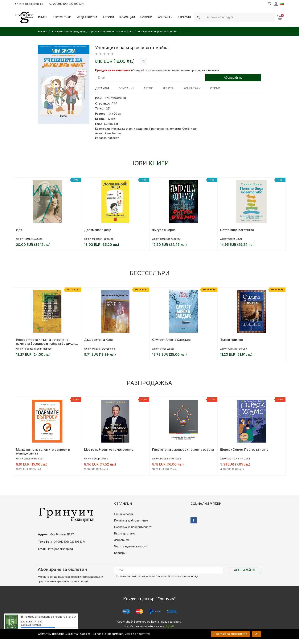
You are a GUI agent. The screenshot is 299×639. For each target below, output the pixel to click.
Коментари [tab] (182, 88)
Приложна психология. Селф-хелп (173, 128)
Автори (108, 17)
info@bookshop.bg (29, 3)
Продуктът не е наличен (112, 70)
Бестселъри (62, 17)
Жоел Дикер (167, 348)
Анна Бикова (113, 133)
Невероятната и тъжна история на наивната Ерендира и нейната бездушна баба (46, 341)
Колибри (113, 137)
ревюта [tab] (160, 88)
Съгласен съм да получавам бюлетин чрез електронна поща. (156, 576)
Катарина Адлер (33, 238)
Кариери (119, 552)
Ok (256, 633)
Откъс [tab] (203, 88)
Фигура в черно (164, 230)
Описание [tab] (124, 88)
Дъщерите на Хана (98, 340)
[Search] (239, 17)
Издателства (87, 17)
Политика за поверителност (133, 527)
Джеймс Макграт (33, 458)
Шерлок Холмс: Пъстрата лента (244, 449)
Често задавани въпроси (130, 546)
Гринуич (184, 17)
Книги (42, 17)
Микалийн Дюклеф (103, 238)
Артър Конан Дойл (239, 458)
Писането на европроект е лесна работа (183, 449)
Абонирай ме (233, 77)
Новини (146, 17)
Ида (19, 230)
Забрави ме (121, 540)
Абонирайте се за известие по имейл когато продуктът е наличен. (175, 70)
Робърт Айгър (100, 458)
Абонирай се (245, 570)
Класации (127, 17)
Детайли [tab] (102, 88)
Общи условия (123, 514)
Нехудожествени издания (129, 128)
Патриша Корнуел (170, 238)
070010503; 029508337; (67, 3)
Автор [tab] (143, 88)
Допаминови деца (98, 230)
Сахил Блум (235, 238)
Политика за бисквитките (131, 520)
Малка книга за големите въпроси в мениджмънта (43, 451)
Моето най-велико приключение (108, 449)
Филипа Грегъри (237, 348)
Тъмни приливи (231, 340)
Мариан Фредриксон (104, 348)
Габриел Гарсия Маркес (37, 348)
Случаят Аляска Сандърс (171, 340)
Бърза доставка (125, 533)
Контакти (165, 17)
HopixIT (170, 626)
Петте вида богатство (237, 230)
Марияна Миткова (170, 458)
